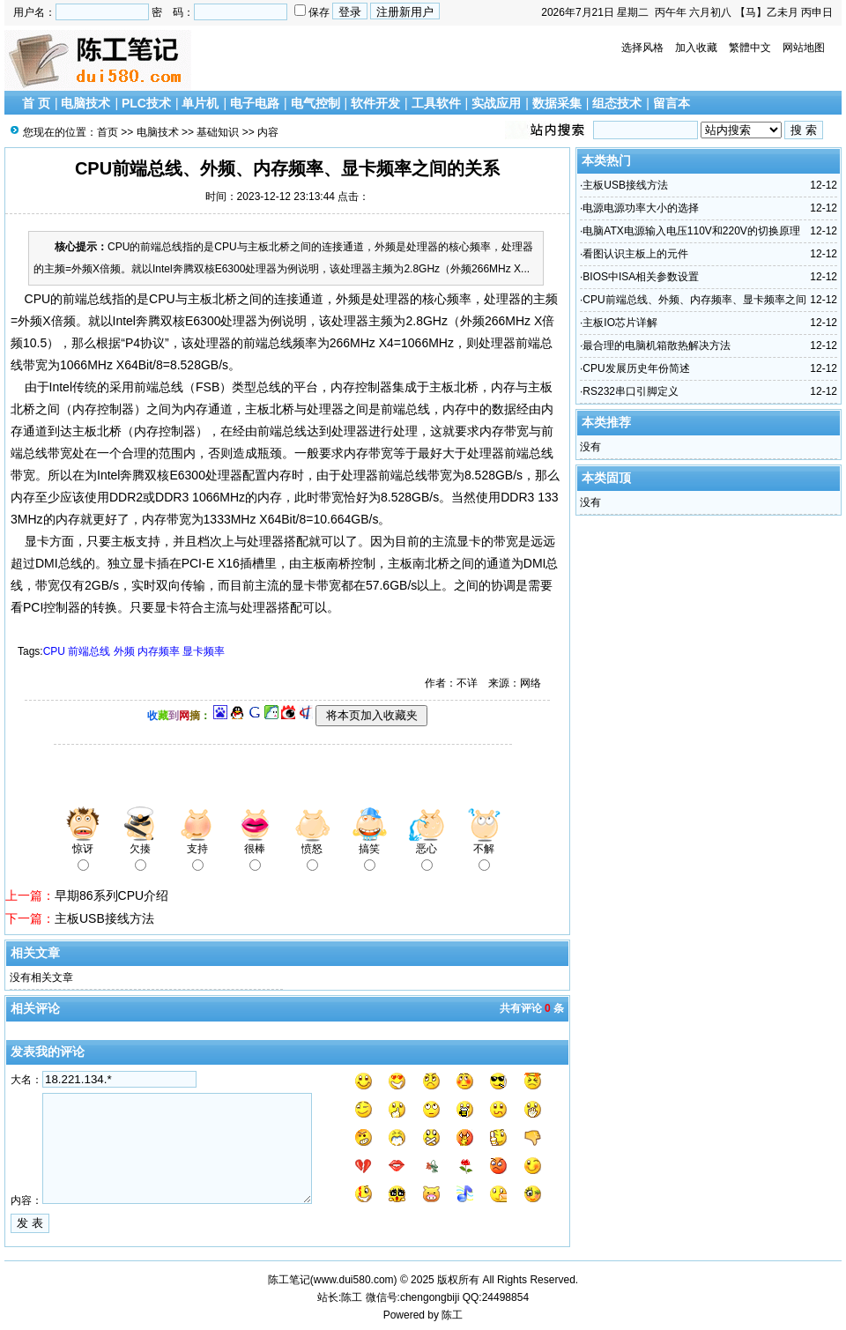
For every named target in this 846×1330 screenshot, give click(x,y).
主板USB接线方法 (104, 918)
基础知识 (218, 132)
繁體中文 (750, 47)
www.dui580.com (354, 1280)
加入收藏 (696, 47)
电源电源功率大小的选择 (641, 208)
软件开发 (375, 103)
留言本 (671, 103)
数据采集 (557, 103)
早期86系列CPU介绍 (111, 895)
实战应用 (496, 103)
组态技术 (617, 103)
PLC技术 (146, 103)
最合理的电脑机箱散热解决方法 (657, 345)
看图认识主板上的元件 (635, 254)
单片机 (200, 103)
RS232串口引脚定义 (631, 391)
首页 (107, 132)
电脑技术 (85, 103)
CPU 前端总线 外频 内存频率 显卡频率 (134, 651)
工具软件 (436, 103)
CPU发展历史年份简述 (636, 368)
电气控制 (315, 103)
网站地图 (804, 47)
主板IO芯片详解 (620, 322)
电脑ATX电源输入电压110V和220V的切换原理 (691, 231)
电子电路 (254, 103)
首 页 (36, 103)
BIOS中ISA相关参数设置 (641, 277)
